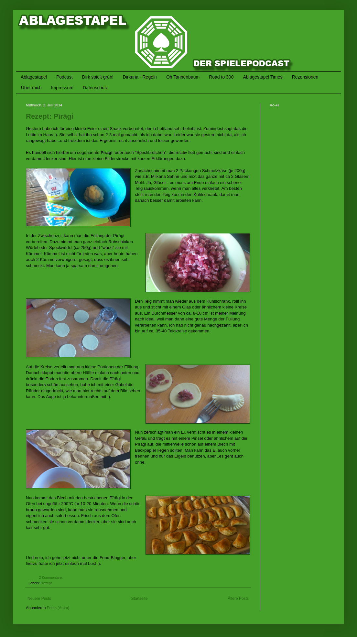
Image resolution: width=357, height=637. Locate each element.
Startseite (139, 598)
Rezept (46, 583)
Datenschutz (95, 87)
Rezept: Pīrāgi (49, 116)
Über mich (31, 87)
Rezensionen (305, 77)
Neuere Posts (39, 598)
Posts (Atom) (58, 608)
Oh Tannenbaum (183, 77)
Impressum (62, 87)
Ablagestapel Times (262, 77)
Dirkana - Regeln (140, 77)
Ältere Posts (238, 598)
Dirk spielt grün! (98, 77)
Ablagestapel (34, 77)
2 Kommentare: (51, 577)
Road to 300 (221, 77)
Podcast (64, 77)
